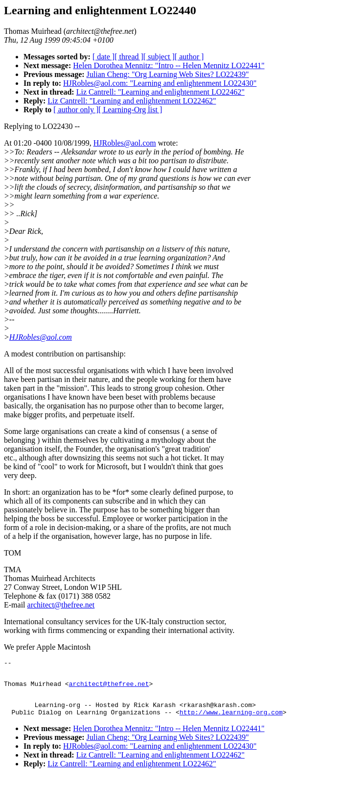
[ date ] (103, 56)
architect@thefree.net (61, 605)
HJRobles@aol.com (124, 143)
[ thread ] (129, 56)
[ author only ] (75, 109)
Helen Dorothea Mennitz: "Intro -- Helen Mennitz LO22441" (168, 65)
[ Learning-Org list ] (130, 109)
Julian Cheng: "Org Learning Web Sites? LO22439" (168, 74)
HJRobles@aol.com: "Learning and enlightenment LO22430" (159, 83)
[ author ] (189, 56)
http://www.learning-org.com (231, 720)
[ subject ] (159, 56)
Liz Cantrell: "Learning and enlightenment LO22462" (160, 92)
